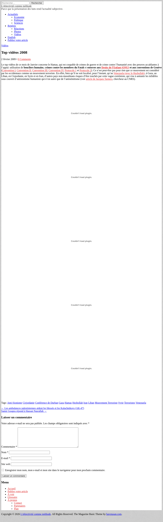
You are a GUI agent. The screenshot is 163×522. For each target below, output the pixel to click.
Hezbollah (77, 402)
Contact (18, 506)
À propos (12, 504)
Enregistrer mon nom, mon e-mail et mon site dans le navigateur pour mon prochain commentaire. (55, 474)
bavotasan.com (114, 518)
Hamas (68, 402)
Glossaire (12, 501)
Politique (18, 20)
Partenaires (19, 509)
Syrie (121, 402)
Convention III (39, 70)
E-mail (5, 462)
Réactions (19, 28)
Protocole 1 (70, 70)
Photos (17, 31)
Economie (19, 17)
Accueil (12, 492)
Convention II (24, 70)
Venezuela (141, 402)
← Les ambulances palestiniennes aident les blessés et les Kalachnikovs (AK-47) (42, 408)
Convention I (8, 70)
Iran (86, 402)
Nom (4, 456)
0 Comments (24, 59)
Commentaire (9, 450)
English (11, 37)
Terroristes (129, 402)
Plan (16, 512)
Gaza (61, 402)
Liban (91, 402)
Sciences (18, 23)
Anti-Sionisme (14, 402)
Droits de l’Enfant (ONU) (115, 67)
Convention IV (56, 70)
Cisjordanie (29, 402)
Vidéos (17, 34)
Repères (12, 25)
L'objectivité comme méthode (16, 6)
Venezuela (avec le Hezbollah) (129, 73)
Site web (5, 468)
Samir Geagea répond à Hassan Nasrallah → (24, 411)
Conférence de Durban (46, 402)
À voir (11, 498)
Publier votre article (18, 40)
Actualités (13, 14)
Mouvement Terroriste (106, 402)
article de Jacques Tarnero (99, 79)
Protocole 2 (85, 70)
